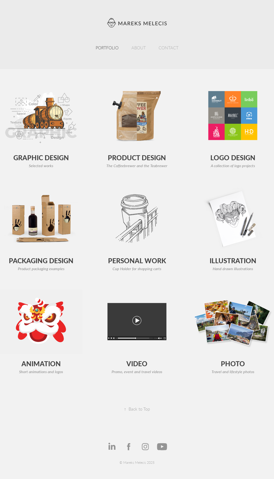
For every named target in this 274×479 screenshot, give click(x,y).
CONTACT (168, 48)
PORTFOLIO (107, 48)
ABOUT (138, 48)
